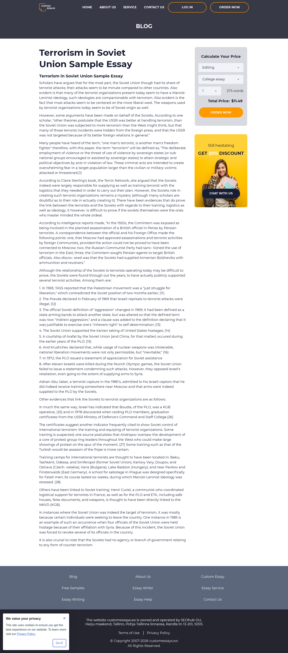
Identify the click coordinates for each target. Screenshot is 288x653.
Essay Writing (73, 599)
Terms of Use (129, 633)
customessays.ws (163, 641)
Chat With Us (221, 193)
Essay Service (213, 588)
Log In (187, 7)
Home (87, 7)
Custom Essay (212, 577)
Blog (73, 577)
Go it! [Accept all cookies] (59, 643)
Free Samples (73, 588)
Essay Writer (143, 588)
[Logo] (47, 7)
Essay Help (143, 599)
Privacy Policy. (26, 634)
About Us (107, 7)
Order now (229, 7)
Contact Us (154, 7)
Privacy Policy (158, 633)
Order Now (221, 112)
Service (130, 7)
